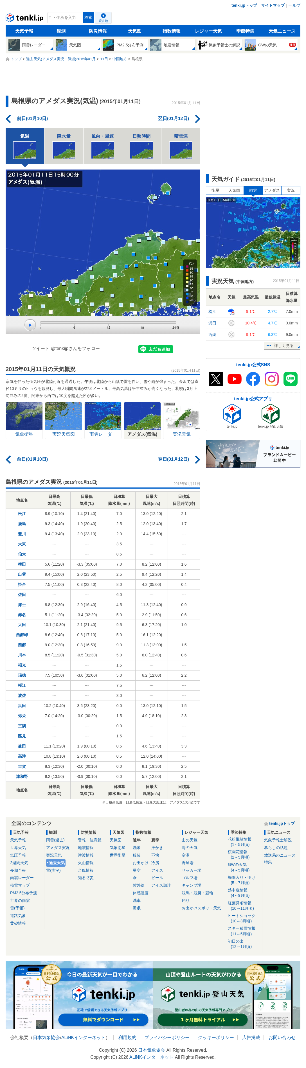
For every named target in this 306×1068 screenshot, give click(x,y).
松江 (22, 513)
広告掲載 (251, 1037)
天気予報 (24, 31)
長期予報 (18, 870)
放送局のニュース (280, 855)
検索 (88, 17)
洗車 (137, 900)
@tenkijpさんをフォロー (75, 348)
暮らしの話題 (276, 847)
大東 (22, 544)
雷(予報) (17, 908)
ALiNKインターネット (83, 1037)
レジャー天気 (208, 31)
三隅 (22, 726)
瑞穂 (22, 675)
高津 (22, 756)
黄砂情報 (18, 923)
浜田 (22, 705)
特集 (268, 862)
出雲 (22, 574)
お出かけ (140, 863)
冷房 (155, 863)
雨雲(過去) (55, 840)
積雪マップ (20, 885)
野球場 (188, 863)
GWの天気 (244, 867)
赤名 (22, 615)
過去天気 (57, 863)
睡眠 (137, 908)
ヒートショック (244, 918)
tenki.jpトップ (244, 5)
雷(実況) (53, 870)
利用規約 (127, 1037)
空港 (186, 855)
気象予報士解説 (278, 840)
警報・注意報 (90, 840)
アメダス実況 (58, 847)
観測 (61, 31)
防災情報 (98, 31)
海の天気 (189, 847)
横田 (22, 564)
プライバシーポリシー (167, 1037)
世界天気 (18, 847)
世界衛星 (117, 855)
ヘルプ (294, 5)
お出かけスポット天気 (201, 908)
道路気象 (18, 915)
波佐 (22, 695)
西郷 (22, 645)
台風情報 (86, 870)
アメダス (272, 190)
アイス (157, 870)
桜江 (22, 685)
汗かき (157, 847)
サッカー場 (191, 870)
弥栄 (22, 715)
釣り (186, 900)
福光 (22, 665)
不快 (155, 855)
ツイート (41, 348)
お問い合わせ (282, 1037)
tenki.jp (25, 19)
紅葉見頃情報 (244, 906)
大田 (22, 624)
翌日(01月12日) (173, 118)
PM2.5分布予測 (23, 893)
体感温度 (140, 893)
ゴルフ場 (189, 877)
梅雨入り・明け (244, 880)
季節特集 (245, 31)
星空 (137, 870)
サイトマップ (273, 5)
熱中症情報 (244, 893)
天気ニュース (282, 31)
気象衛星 (117, 847)
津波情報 (86, 855)
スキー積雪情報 (244, 931)
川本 (22, 655)
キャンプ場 (191, 885)
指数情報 (172, 31)
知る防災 (86, 877)
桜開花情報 (244, 855)
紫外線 (139, 885)
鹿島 (22, 523)
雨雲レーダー (22, 877)
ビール (157, 877)
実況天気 (54, 855)
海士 (22, 604)
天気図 (134, 31)
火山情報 (86, 863)
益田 (22, 746)
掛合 (22, 584)
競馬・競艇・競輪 (197, 893)
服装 (137, 855)
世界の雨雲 (20, 900)
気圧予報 (18, 855)
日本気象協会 (46, 1037)
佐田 (22, 594)
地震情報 (86, 847)
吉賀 (22, 766)
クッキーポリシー (216, 1037)
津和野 (22, 776)
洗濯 (137, 847)
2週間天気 (19, 863)
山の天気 (189, 840)
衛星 (215, 190)
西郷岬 (22, 635)
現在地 (103, 20)
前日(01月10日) (32, 118)
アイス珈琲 (161, 885)
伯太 (22, 554)
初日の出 (244, 944)
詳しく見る (284, 345)
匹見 (22, 736)
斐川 (22, 534)
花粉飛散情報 (244, 842)
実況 (291, 190)
